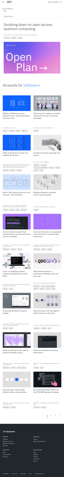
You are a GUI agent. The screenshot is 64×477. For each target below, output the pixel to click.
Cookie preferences (39, 473)
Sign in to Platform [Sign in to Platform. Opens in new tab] (55, 2)
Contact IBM (6, 473)
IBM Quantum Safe (8, 441)
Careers (35, 461)
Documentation (7, 454)
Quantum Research (8, 8)
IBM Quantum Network (9, 443)
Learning (5, 456)
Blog (34, 452)
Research (5, 445)
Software (31, 85)
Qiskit (4, 452)
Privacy (30, 473)
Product (35, 439)
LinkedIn (35, 454)
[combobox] (32, 16)
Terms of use (14, 473)
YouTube (35, 456)
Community (36, 459)
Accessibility (23, 473)
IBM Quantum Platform (39, 441)
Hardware (5, 439)
